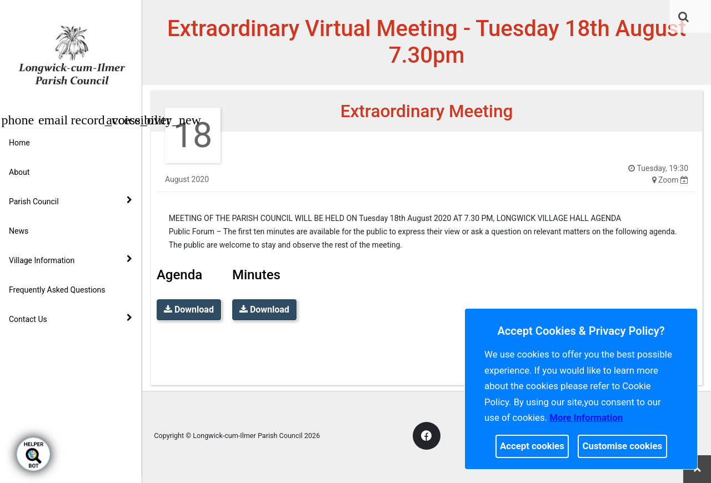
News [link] (18, 231)
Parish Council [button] (70, 201)
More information (586, 417)
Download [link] (189, 309)
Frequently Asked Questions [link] (57, 289)
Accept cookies (532, 445)
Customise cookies (623, 445)
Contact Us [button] (70, 319)
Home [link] (19, 142)
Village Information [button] (70, 260)
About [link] (19, 172)
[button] (693, 17)
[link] (692, 16)
